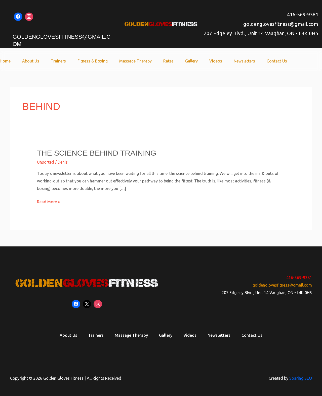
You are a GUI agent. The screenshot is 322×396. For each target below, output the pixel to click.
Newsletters (246, 61)
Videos (219, 61)
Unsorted (45, 162)
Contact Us (277, 61)
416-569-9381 (302, 14)
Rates (175, 61)
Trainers (69, 61)
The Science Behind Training (96, 153)
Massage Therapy (144, 61)
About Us (43, 61)
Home (19, 61)
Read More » (48, 201)
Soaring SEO (300, 378)
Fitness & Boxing (102, 61)
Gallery (196, 61)
